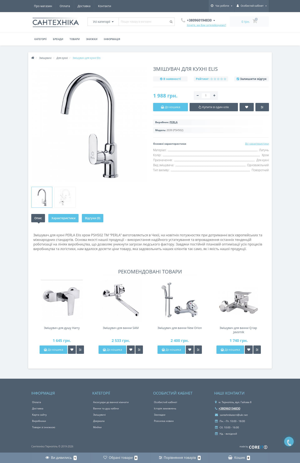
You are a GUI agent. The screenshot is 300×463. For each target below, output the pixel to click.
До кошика (53, 350)
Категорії (40, 39)
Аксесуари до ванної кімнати (111, 402)
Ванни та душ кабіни (106, 408)
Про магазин (43, 6)
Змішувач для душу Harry (62, 328)
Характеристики (63, 218)
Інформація (112, 39)
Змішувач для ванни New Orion (180, 328)
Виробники (39, 421)
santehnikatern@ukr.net (231, 415)
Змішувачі (99, 414)
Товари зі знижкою (43, 427)
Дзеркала (99, 421)
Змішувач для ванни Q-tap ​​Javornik (239, 330)
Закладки (159, 414)
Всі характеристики (257, 143)
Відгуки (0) (92, 218)
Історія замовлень (165, 408)
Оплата (65, 6)
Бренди (58, 39)
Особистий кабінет (165, 402)
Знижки (92, 39)
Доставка (84, 6)
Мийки (97, 427)
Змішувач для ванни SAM (121, 328)
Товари (75, 39)
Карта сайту (39, 414)
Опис (38, 218)
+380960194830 (227, 408)
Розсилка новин (164, 421)
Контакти (104, 6)
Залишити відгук (253, 79)
